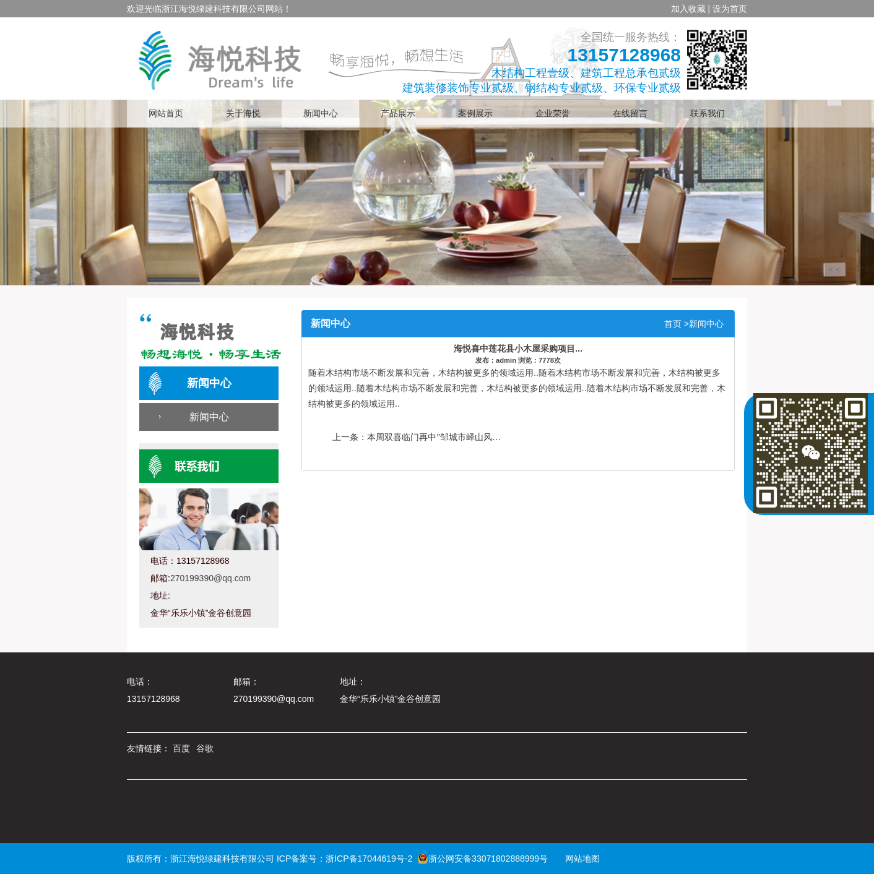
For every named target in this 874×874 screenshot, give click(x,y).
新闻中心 (320, 113)
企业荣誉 (552, 113)
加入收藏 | (691, 9)
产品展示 (398, 113)
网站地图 (578, 858)
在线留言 (630, 113)
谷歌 (205, 748)
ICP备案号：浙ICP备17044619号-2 (344, 858)
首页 (672, 324)
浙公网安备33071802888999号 (482, 858)
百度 (181, 748)
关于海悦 (243, 113)
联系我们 (707, 113)
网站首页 (166, 113)
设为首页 (729, 9)
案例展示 (475, 113)
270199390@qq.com (210, 578)
